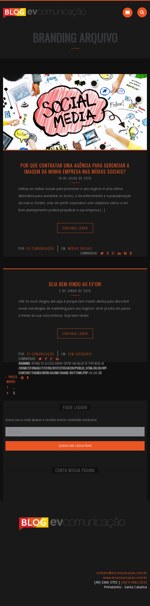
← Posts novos (10, 379)
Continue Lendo (75, 228)
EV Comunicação (40, 248)
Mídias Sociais (80, 248)
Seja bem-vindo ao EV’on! (75, 284)
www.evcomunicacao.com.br (125, 577)
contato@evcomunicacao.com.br (121, 573)
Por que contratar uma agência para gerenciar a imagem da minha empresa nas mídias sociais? (75, 168)
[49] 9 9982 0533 (134, 582)
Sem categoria (80, 353)
